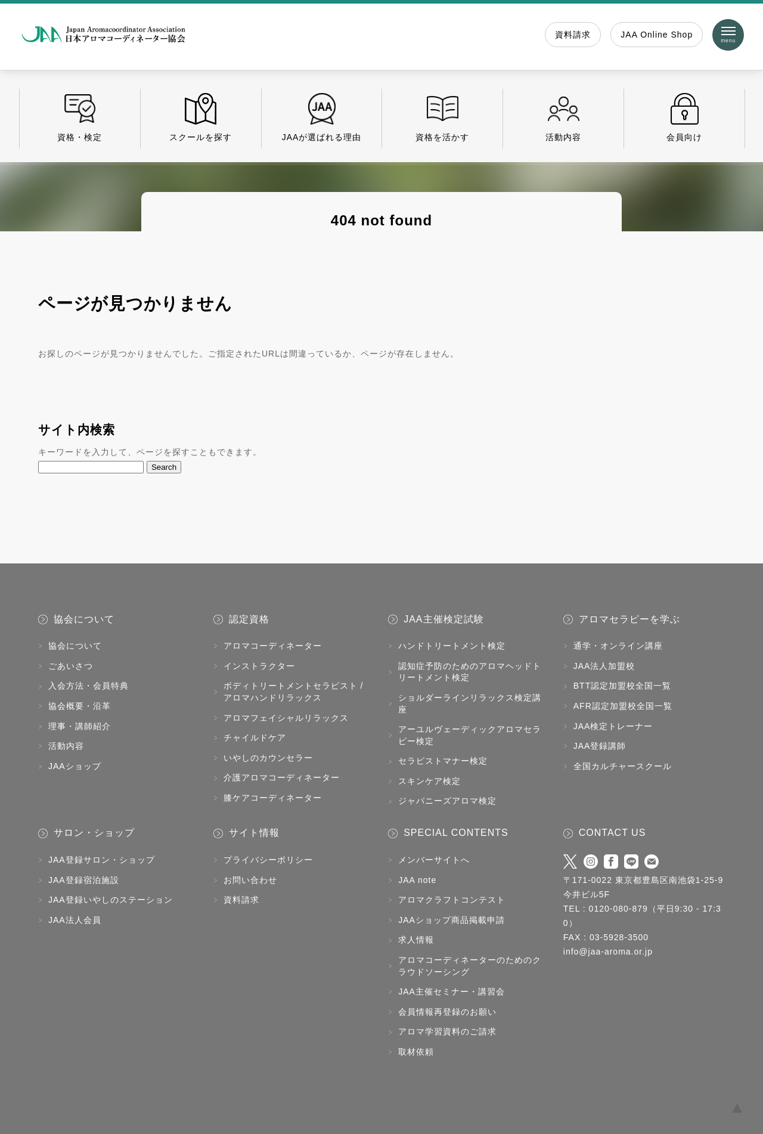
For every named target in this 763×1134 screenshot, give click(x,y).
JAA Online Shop (657, 34)
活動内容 (563, 117)
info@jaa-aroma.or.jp (608, 951)
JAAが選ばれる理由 (322, 117)
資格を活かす (442, 117)
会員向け (684, 117)
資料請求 (573, 34)
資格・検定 (80, 117)
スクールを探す (201, 117)
